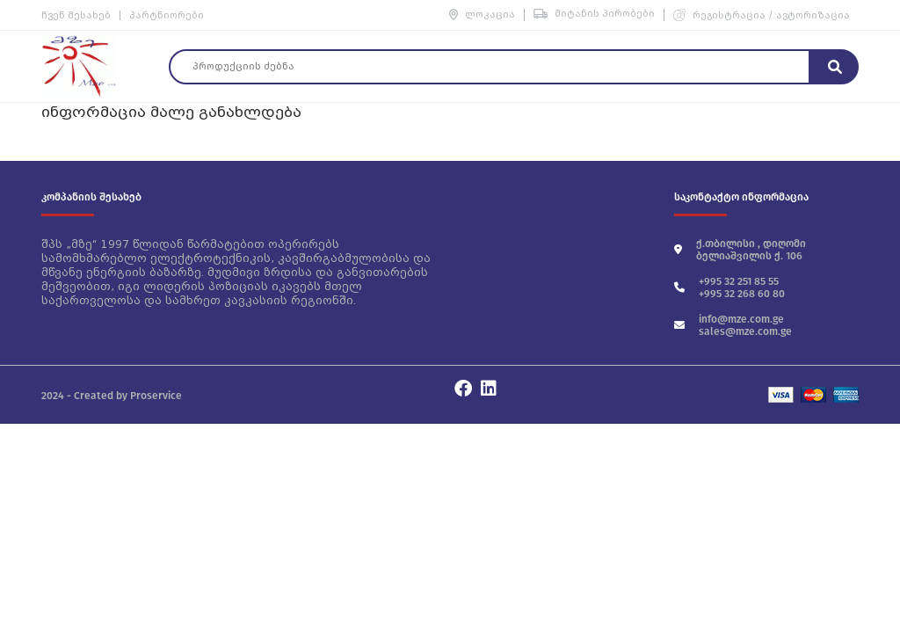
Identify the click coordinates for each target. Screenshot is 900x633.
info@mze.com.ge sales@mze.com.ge (733, 325)
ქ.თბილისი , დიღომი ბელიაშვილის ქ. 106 (740, 249)
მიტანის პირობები (594, 13)
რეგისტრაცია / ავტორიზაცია (761, 15)
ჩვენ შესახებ (76, 15)
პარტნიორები (166, 15)
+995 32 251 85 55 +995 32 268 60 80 (729, 287)
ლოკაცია (482, 14)
